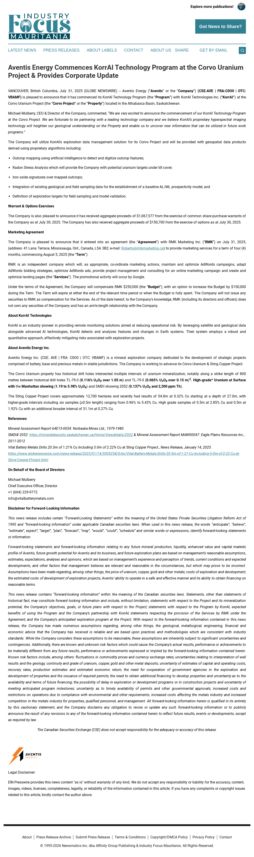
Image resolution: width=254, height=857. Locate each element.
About (27, 837)
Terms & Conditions (130, 837)
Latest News (22, 50)
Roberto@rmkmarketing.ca (142, 248)
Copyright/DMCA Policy (169, 837)
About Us (161, 50)
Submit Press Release (93, 837)
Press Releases (61, 50)
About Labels (102, 50)
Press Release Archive (53, 837)
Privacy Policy (204, 837)
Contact (133, 50)
